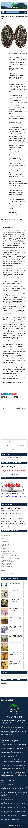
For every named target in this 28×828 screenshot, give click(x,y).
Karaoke (18, 513)
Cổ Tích (25, 20)
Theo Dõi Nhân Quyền (6, 553)
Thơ (5, 22)
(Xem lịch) (14, 449)
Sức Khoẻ (21, 521)
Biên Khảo (10, 508)
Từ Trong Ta (12, 644)
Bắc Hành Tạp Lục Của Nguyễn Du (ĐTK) (10, 558)
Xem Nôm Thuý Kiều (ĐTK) (7, 566)
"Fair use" (14, 763)
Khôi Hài (10, 516)
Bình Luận (3, 510)
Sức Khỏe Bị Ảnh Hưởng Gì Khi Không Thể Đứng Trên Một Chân (16, 583)
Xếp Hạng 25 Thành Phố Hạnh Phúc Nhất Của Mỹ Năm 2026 (16, 619)
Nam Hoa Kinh (4, 537)
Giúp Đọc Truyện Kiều (5, 535)
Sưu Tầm (15, 521)
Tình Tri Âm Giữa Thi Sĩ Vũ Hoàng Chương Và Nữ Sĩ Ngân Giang (15, 663)
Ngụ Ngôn (19, 518)
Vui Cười (3, 526)
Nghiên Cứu (4, 518)
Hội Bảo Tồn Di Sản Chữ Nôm (7, 534)
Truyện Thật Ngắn (21, 524)
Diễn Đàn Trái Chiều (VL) (6, 563)
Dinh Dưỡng (4, 513)
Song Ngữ (8, 521)
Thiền (2, 524)
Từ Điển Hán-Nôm (5, 540)
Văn (8, 526)
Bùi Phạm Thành (20, 20)
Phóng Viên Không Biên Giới (7, 551)
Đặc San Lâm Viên (18, 825)
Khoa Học (3, 516)
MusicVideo (17, 516)
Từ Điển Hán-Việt (4, 541)
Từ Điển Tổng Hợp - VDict (6, 545)
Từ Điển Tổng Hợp (5, 544)
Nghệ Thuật (12, 518)
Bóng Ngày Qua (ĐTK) (6, 560)
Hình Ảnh (11, 513)
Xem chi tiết (14, 474)
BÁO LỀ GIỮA (18, 508)
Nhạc (2, 521)
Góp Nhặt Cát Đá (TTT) (6, 564)
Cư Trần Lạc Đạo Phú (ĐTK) (7, 561)
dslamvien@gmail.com (7, 784)
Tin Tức (12, 524)
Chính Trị (10, 510)
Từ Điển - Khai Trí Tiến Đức (7, 543)
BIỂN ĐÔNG (3, 508)
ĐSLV (2, 22)
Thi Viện (2, 538)
